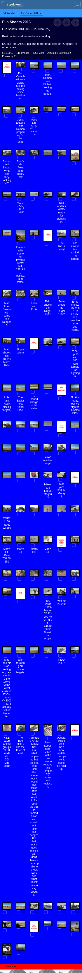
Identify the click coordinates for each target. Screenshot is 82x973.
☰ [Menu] (77, 4)
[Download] (57, 22)
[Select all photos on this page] (3, 966)
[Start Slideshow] (75, 22)
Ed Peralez (9, 13)
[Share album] (66, 22)
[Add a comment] (34, 138)
